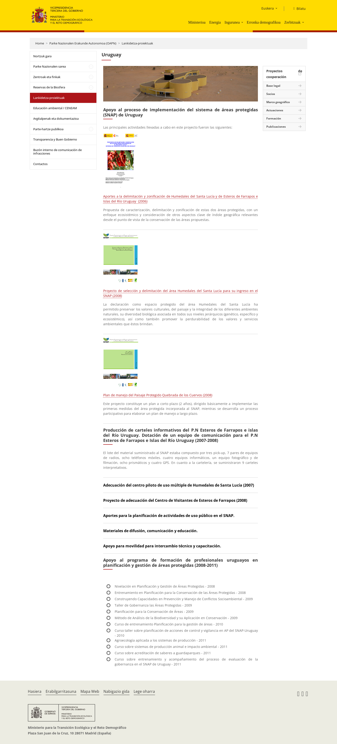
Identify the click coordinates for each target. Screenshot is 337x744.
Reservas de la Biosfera (49, 87)
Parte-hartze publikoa (48, 129)
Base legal (273, 86)
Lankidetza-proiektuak (137, 43)
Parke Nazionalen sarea (49, 66)
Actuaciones (274, 110)
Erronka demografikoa (263, 22)
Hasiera (34, 691)
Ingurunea (232, 22)
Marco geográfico (278, 102)
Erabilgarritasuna (61, 691)
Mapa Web (90, 691)
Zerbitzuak (292, 22)
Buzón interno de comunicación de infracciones (57, 152)
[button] (243, 22)
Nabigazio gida (116, 691)
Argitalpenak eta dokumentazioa (56, 118)
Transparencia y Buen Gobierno (55, 139)
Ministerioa (196, 22)
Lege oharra (144, 691)
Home (39, 43)
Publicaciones (276, 127)
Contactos (40, 164)
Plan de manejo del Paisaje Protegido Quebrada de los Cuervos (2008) (157, 395)
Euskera (267, 8)
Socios (270, 94)
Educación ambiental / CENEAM (55, 108)
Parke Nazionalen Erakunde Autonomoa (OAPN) (82, 43)
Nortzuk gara (42, 56)
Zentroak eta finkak (46, 77)
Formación (273, 118)
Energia (215, 22)
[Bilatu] (298, 8)
